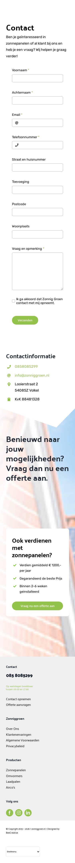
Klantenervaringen (18, 734)
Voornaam (20, 70)
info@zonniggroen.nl (32, 375)
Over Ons (12, 728)
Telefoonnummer (25, 137)
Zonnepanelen (16, 770)
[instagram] (18, 812)
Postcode (19, 204)
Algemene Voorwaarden (22, 740)
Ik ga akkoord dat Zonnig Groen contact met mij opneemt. (39, 301)
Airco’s (10, 787)
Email (17, 115)
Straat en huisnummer (29, 159)
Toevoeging (20, 182)
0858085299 (26, 366)
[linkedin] (28, 812)
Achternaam (22, 92)
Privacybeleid (15, 746)
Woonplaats (20, 226)
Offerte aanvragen (18, 704)
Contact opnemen (18, 699)
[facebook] (9, 812)
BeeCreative (12, 832)
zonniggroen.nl (38, 828)
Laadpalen (13, 781)
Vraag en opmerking (28, 249)
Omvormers (14, 775)
